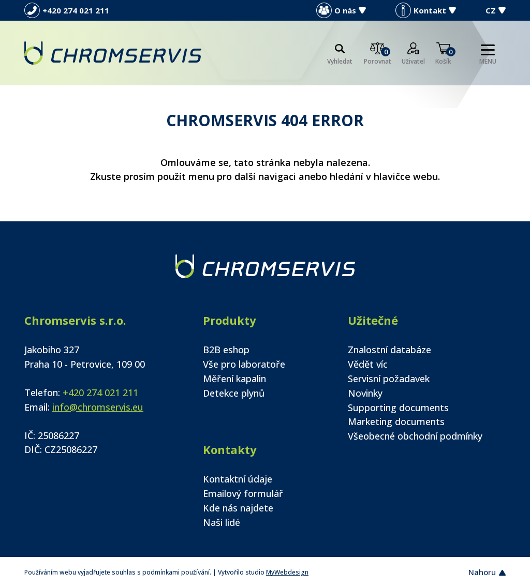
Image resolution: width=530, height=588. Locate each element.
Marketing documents (396, 421)
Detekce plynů (233, 393)
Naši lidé (221, 522)
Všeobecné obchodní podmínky (415, 436)
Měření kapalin (234, 378)
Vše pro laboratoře (244, 364)
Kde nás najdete (238, 508)
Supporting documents (398, 407)
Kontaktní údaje (237, 479)
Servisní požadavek (389, 378)
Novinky (365, 393)
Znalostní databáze (389, 349)
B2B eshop (226, 349)
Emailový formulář (243, 493)
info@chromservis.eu (97, 407)
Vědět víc (368, 364)
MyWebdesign (287, 572)
